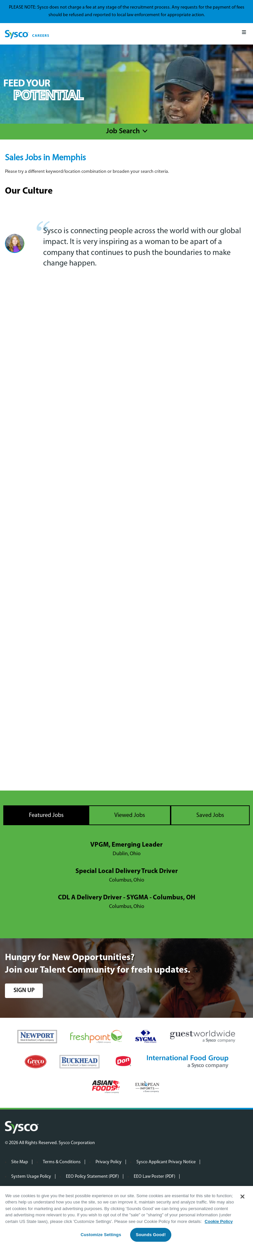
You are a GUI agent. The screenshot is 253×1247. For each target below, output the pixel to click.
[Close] (242, 1196)
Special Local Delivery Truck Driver (126, 871)
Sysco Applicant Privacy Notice (166, 1162)
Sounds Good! (151, 1234)
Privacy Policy (109, 1162)
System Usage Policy (31, 1176)
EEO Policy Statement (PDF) (92, 1176)
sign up (24, 990)
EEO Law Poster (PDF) (154, 1176)
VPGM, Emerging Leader (126, 845)
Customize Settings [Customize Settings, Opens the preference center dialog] (101, 1234)
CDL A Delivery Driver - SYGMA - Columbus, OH (126, 897)
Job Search (123, 131)
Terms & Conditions (62, 1162)
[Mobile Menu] (244, 34)
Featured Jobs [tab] (46, 815)
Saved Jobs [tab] (210, 815)
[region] (126, 1216)
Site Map (19, 1162)
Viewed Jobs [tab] (129, 815)
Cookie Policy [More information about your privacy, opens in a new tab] (219, 1221)
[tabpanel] (126, 876)
